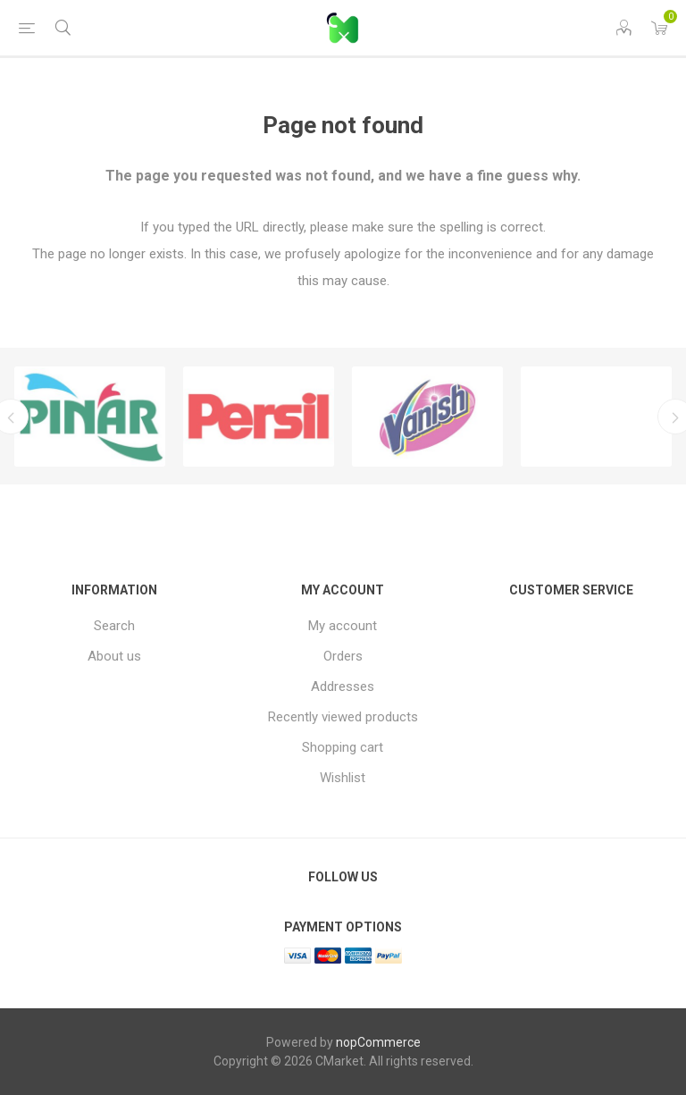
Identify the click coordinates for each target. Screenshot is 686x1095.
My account (342, 626)
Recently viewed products (343, 717)
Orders (343, 656)
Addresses (342, 686)
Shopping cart (342, 747)
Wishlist (342, 778)
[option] (89, 416)
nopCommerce (378, 1042)
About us (114, 656)
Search (114, 626)
